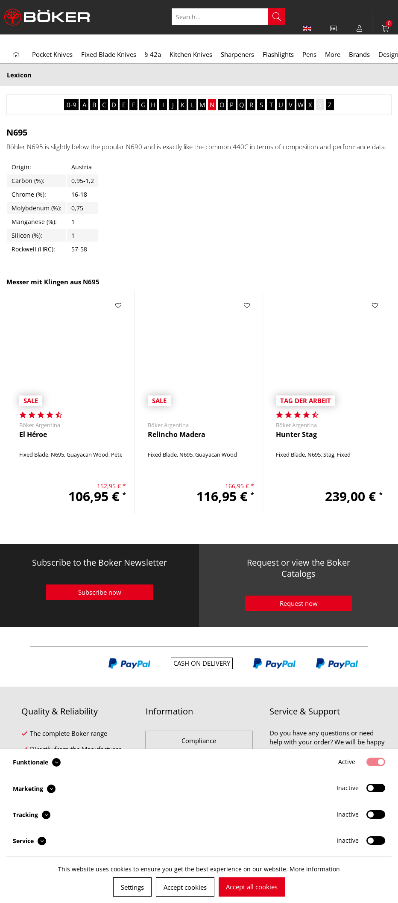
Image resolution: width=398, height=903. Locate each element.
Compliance (198, 740)
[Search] (276, 16)
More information (315, 869)
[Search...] (228, 16)
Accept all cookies (252, 886)
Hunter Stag (296, 434)
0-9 (71, 104)
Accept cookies (185, 887)
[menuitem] (333, 28)
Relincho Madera (176, 434)
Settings (132, 887)
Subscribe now (99, 592)
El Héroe (33, 434)
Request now (299, 603)
